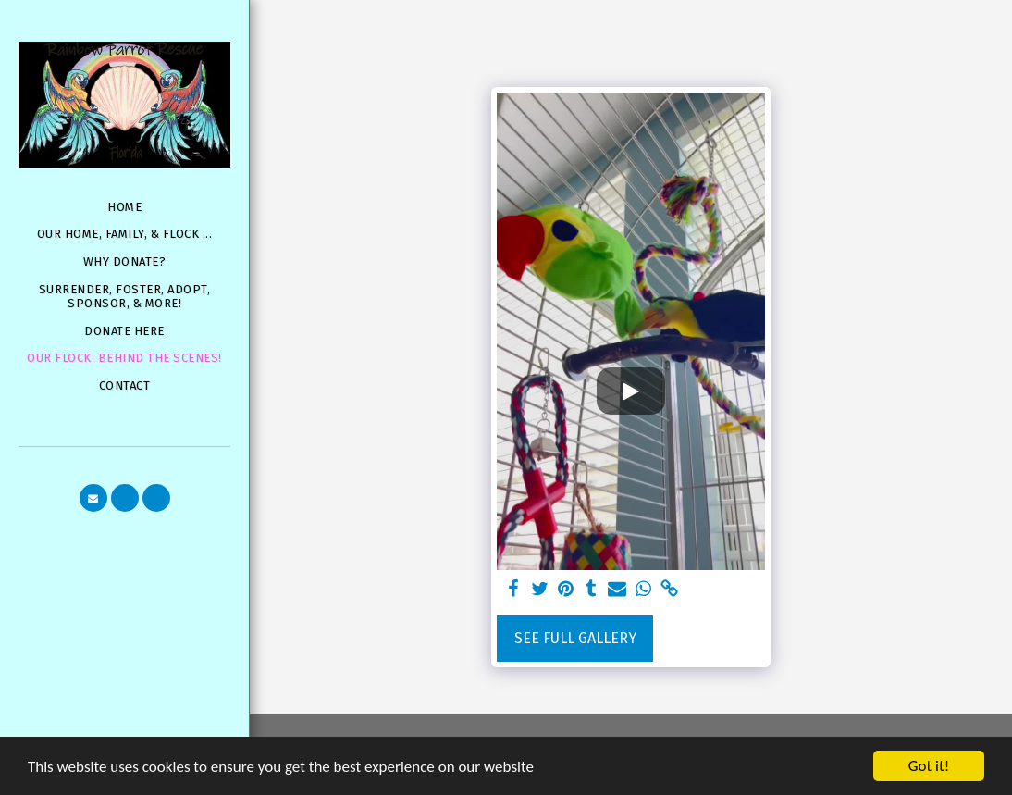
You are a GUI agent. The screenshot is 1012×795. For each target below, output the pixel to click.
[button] (93, 498)
